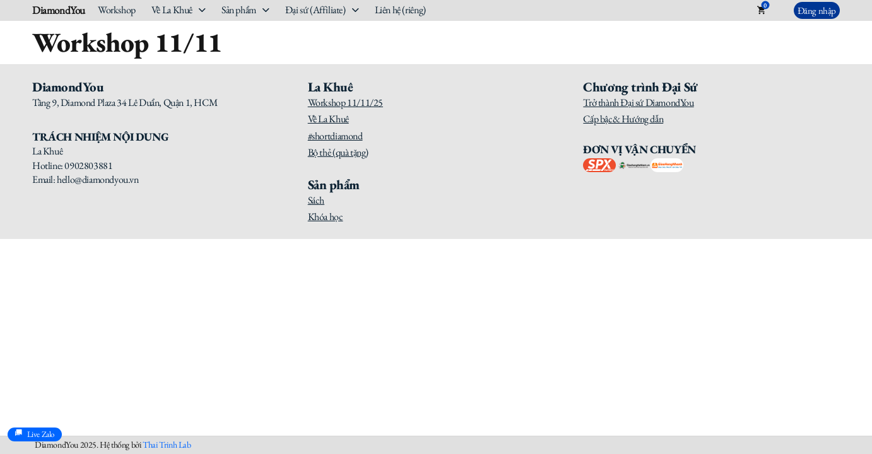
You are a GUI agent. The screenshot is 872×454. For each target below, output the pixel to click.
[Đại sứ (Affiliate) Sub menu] (355, 10)
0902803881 (88, 165)
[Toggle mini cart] (761, 10)
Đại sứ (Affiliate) (315, 9)
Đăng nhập (817, 10)
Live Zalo (34, 434)
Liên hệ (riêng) (400, 9)
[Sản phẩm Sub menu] (265, 10)
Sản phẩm (238, 9)
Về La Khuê (171, 9)
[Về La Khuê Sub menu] (202, 10)
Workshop (117, 9)
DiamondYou (58, 10)
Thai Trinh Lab (167, 444)
